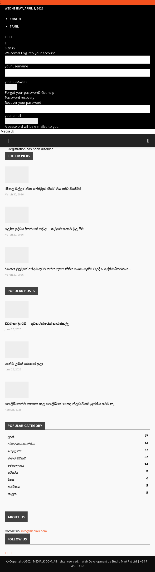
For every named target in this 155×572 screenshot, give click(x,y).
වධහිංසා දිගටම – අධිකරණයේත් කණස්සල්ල (37, 323)
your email (13, 115)
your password (16, 81)
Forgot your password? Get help (29, 92)
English (16, 19)
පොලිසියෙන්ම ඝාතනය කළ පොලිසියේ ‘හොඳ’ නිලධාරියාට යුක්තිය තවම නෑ (59, 404)
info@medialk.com (34, 531)
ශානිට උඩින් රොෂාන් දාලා (24, 363)
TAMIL (14, 26)
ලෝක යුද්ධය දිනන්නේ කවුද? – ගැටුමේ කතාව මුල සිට (44, 229)
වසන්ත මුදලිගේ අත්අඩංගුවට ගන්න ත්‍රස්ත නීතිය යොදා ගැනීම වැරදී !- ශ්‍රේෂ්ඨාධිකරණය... (68, 269)
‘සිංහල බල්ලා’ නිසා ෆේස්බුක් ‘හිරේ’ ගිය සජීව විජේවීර (43, 188)
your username (16, 66)
